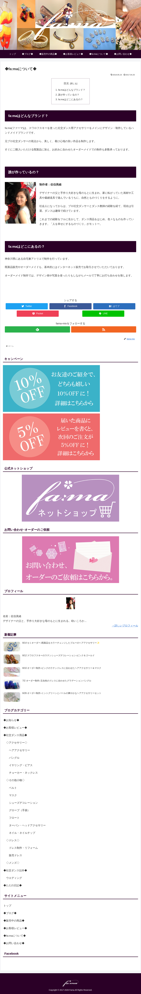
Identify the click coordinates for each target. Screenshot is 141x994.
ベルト (13, 787)
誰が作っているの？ (68, 94)
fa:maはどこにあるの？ (70, 99)
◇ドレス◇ (12, 840)
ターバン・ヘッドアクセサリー (27, 825)
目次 (66, 83)
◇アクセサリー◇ (16, 742)
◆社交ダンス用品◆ (15, 735)
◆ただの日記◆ (12, 885)
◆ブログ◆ (10, 913)
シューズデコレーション (23, 802)
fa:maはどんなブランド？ (71, 90)
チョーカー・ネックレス (23, 772)
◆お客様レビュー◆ (15, 727)
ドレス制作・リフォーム (23, 847)
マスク (13, 795)
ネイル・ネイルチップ (22, 832)
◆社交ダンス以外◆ (15, 870)
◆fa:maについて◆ (14, 935)
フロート (14, 817)
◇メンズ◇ (12, 862)
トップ (7, 905)
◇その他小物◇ (15, 780)
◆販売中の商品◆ (13, 920)
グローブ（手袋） (19, 810)
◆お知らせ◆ (11, 720)
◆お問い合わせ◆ (13, 943)
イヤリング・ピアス (21, 765)
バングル (14, 757)
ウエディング (14, 877)
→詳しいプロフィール (125, 625)
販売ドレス (15, 855)
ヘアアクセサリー (19, 750)
